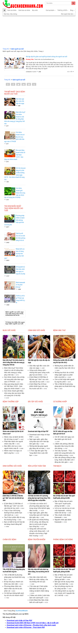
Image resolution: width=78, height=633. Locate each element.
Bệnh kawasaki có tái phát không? (20, 284)
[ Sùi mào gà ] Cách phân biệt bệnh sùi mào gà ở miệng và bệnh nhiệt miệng (39, 588)
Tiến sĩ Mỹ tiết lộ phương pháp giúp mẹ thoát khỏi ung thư (65, 386)
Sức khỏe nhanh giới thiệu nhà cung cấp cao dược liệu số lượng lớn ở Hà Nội (14, 393)
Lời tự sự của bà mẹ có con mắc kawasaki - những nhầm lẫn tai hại (65, 510)
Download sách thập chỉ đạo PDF (38, 431)
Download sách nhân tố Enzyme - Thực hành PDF (26, 627)
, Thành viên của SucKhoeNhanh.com (40, 59)
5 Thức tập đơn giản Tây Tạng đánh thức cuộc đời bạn (38, 453)
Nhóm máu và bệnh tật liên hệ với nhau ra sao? (13, 432)
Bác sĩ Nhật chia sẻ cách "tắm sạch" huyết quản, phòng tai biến (64, 497)
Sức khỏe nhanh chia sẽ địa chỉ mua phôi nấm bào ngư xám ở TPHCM (14, 379)
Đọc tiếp (70, 71)
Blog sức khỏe (9, 330)
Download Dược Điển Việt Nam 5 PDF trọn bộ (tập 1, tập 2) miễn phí (33, 623)
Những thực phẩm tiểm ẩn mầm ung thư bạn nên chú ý (63, 361)
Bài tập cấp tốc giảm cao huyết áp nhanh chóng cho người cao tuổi (46, 56)
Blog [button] (72, 10)
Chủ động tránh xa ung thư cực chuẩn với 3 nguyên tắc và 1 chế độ (65, 593)
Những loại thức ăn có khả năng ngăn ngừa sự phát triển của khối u (64, 375)
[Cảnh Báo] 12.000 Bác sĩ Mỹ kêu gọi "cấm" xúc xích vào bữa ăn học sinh (38, 379)
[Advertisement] (39, 32)
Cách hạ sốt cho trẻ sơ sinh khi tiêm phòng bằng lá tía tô (20, 236)
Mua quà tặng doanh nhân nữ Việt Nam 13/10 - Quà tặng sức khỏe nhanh (13, 386)
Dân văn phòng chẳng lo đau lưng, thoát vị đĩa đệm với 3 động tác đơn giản (65, 460)
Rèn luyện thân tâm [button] (67, 14)
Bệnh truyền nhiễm (36, 539)
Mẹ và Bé (35, 10)
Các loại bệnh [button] (50, 10)
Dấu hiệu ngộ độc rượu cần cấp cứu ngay (20, 101)
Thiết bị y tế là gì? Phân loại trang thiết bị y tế (20, 299)
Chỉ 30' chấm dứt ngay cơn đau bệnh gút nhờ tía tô (62, 432)
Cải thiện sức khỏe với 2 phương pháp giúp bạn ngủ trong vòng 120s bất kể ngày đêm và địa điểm (39, 498)
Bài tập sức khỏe (35, 401)
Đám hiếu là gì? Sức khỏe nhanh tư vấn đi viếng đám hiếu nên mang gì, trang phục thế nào (14, 362)
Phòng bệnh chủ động (63, 539)
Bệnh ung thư (59, 330)
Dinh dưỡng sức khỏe (12, 465)
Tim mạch (57, 465)
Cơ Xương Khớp (60, 401)
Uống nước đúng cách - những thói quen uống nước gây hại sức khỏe (39, 372)
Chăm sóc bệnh (9, 539)
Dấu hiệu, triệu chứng (10, 14)
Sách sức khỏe (11, 10)
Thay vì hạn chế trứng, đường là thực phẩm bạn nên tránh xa (13, 513)
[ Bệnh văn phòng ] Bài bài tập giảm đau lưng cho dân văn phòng (64, 446)
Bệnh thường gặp (11, 401)
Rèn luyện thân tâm (37, 465)
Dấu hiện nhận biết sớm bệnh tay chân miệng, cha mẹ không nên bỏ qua (38, 571)
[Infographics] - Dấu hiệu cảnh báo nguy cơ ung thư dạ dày (20, 270)
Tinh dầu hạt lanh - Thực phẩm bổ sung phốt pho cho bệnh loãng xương (65, 453)
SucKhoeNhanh (22, 611)
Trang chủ (6, 49)
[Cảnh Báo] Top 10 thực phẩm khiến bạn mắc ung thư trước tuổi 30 (38, 386)
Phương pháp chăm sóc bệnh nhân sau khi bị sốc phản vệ (13, 588)
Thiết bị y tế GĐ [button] (62, 10)
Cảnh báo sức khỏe (24, 10)
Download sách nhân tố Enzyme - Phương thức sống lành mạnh (31, 625)
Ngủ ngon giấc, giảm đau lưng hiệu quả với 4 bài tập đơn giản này (39, 441)
